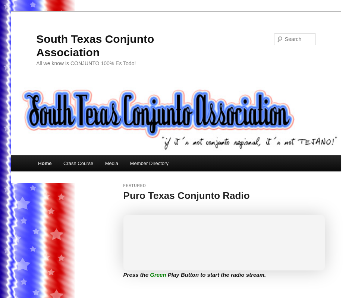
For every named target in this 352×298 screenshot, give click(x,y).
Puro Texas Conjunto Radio (186, 195)
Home (44, 163)
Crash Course (78, 163)
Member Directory (149, 163)
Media (111, 163)
